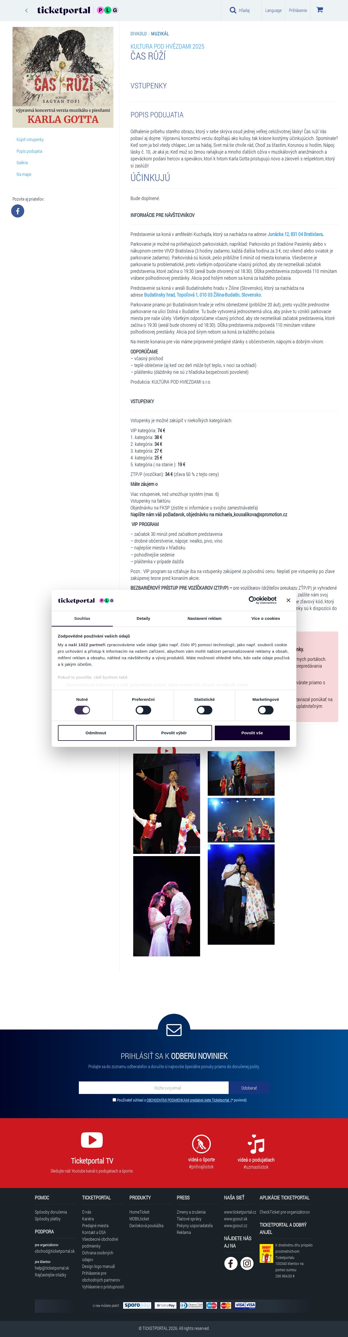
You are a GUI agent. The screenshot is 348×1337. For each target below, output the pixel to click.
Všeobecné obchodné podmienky (100, 1242)
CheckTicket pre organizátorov (285, 1212)
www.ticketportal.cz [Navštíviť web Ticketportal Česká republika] (239, 1212)
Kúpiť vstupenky (30, 139)
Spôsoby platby (48, 1218)
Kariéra (88, 1218)
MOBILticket (139, 1218)
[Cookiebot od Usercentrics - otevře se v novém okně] (252, 600)
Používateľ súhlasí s (182, 1100)
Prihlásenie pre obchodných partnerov (101, 1276)
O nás (86, 1212)
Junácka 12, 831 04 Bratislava (295, 234)
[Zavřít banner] (288, 600)
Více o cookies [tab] (265, 618)
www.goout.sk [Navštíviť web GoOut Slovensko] (235, 1218)
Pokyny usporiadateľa (195, 1225)
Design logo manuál (98, 1266)
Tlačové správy (189, 1218)
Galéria (22, 162)
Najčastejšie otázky (50, 1274)
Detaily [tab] (143, 618)
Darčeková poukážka (146, 1225)
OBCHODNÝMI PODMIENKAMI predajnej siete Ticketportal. (189, 1100)
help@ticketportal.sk (52, 1268)
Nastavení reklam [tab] (205, 618)
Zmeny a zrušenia (191, 1212)
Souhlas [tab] (82, 618)
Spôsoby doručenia (51, 1212)
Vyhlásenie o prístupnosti (103, 1286)
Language (273, 10)
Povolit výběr (174, 732)
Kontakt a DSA (94, 1232)
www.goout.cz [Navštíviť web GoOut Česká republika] (235, 1225)
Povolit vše (252, 732)
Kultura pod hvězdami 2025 (167, 46)
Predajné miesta (95, 1225)
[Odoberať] (249, 1087)
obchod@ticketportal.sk (55, 1251)
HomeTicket (139, 1212)
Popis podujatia (29, 151)
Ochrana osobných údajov (97, 1256)
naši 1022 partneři (87, 644)
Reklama (184, 1232)
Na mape (24, 174)
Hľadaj (240, 10)
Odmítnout (96, 732)
